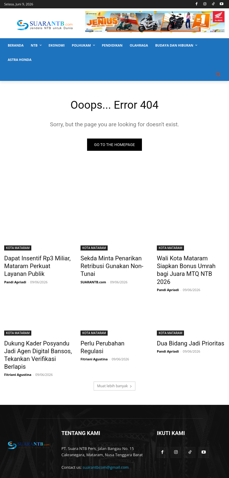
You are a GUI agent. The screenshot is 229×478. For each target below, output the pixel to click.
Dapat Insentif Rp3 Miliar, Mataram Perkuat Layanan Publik (34, 264)
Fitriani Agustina (17, 352)
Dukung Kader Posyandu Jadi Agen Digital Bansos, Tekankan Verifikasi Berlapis (37, 338)
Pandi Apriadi (15, 278)
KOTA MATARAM (18, 248)
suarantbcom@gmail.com (106, 445)
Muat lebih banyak (114, 363)
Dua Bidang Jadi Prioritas (185, 332)
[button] (218, 74)
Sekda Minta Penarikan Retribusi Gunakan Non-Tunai (113, 261)
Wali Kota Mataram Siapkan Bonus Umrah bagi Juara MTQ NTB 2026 (190, 264)
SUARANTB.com (93, 272)
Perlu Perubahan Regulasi (109, 332)
